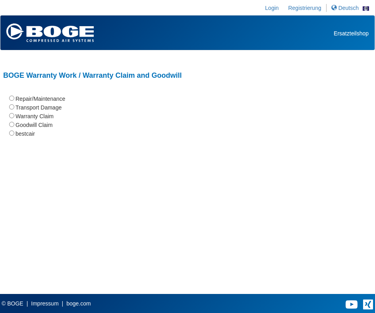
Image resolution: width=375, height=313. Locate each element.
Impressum (44, 303)
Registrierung (304, 8)
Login (271, 8)
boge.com (78, 303)
